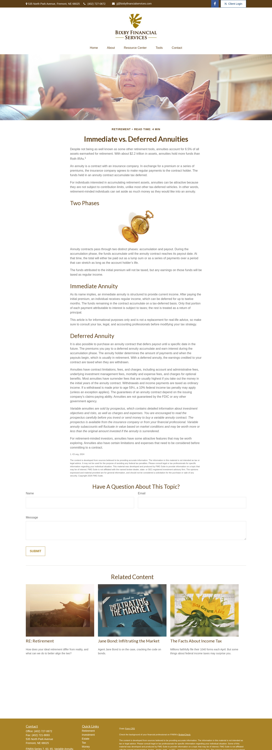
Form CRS (130, 728)
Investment (88, 734)
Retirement (88, 730)
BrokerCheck (184, 734)
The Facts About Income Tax (196, 640)
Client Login (233, 3)
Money (86, 746)
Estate (85, 738)
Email (141, 493)
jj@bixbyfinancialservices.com (132, 3)
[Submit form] (35, 551)
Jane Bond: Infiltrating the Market (129, 640)
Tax (84, 742)
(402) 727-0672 (94, 3)
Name (30, 493)
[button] (93, 47)
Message (32, 517)
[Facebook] (215, 4)
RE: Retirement (40, 640)
